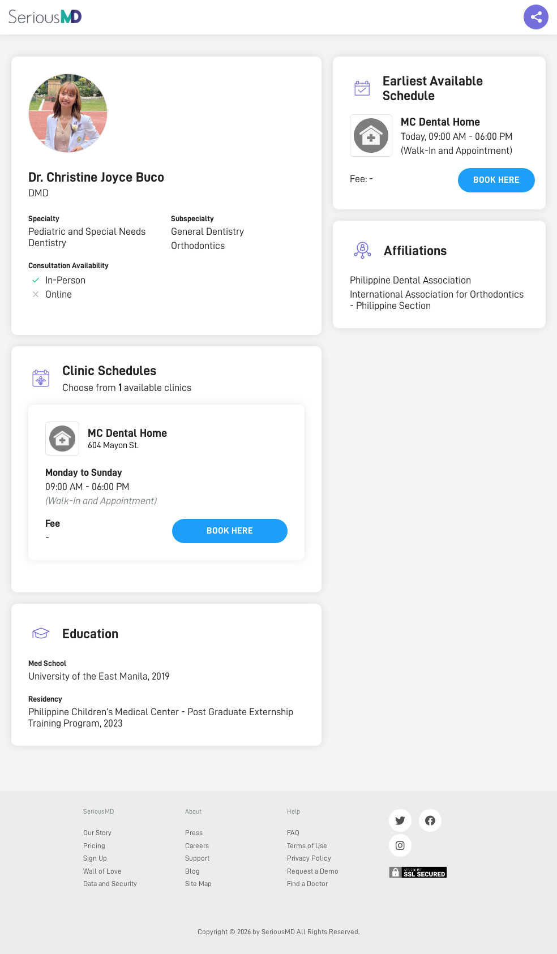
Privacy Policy (309, 858)
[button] (371, 135)
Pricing (94, 845)
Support (197, 858)
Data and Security (110, 883)
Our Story (97, 832)
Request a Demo (313, 871)
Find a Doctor (307, 883)
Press (194, 832)
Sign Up (95, 858)
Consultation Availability (68, 265)
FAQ (293, 832)
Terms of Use (307, 845)
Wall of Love (102, 871)
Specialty (43, 218)
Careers (197, 845)
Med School (47, 663)
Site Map (198, 883)
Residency (45, 699)
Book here (230, 530)
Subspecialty (192, 218)
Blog (192, 871)
